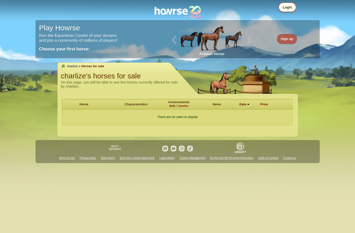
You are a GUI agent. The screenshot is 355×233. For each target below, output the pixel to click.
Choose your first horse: (64, 49)
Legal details (166, 157)
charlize (72, 66)
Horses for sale (92, 66)
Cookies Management (192, 157)
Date (242, 104)
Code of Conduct (268, 157)
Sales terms (108, 157)
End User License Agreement (137, 157)
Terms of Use (67, 157)
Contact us (289, 157)
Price (264, 104)
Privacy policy (88, 157)
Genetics (183, 106)
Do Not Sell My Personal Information (231, 157)
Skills (172, 106)
